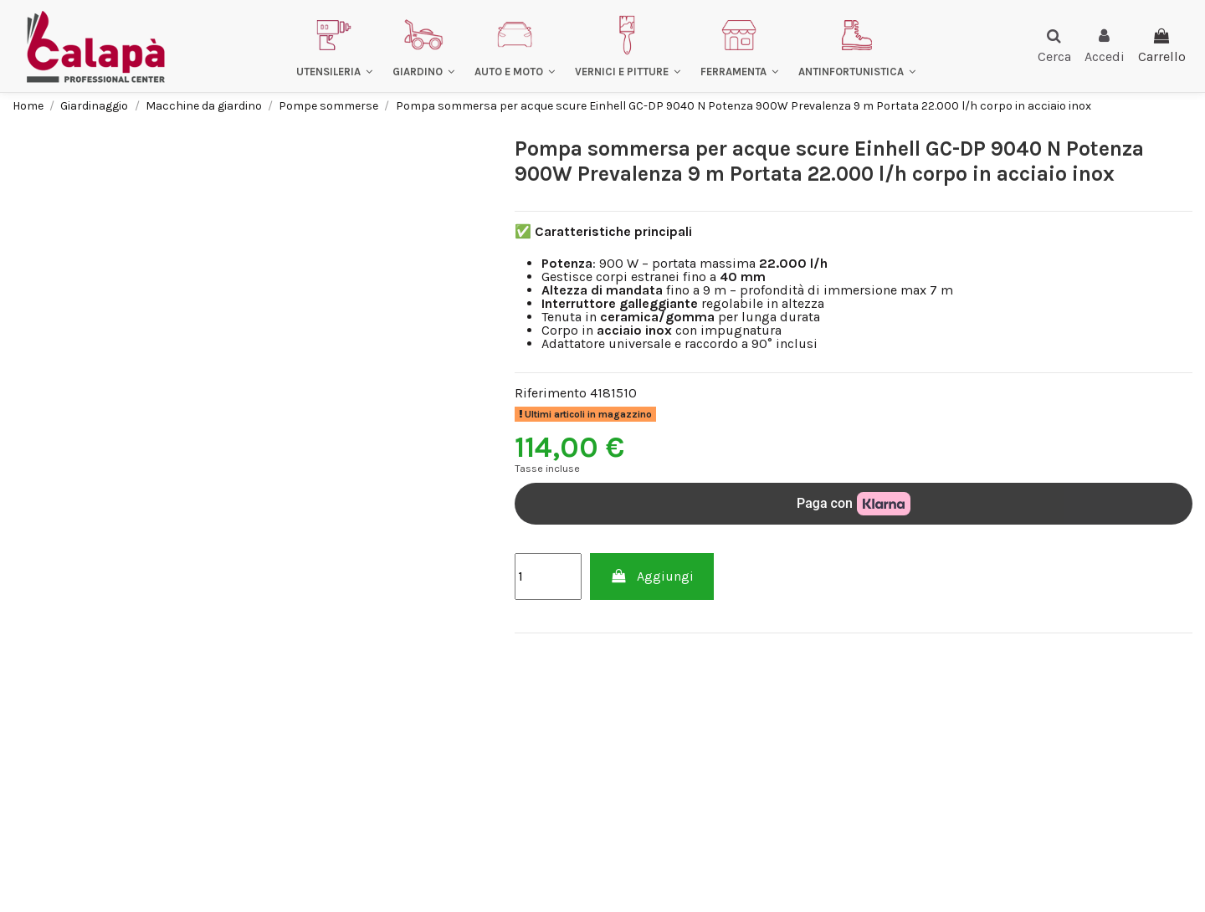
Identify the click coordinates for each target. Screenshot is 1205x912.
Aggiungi (652, 576)
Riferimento (551, 393)
